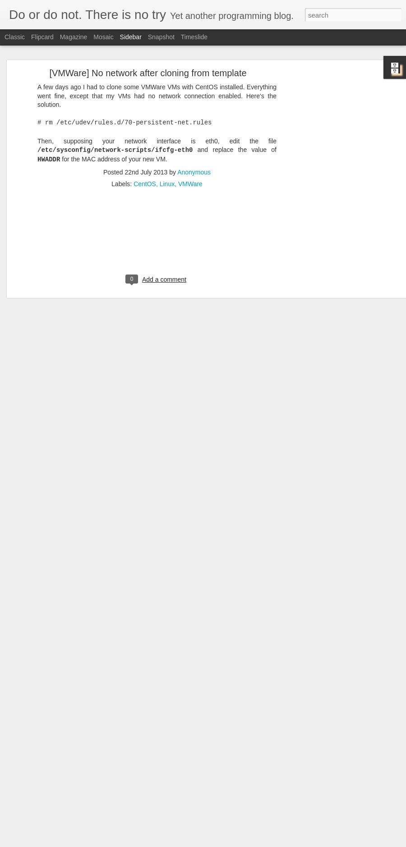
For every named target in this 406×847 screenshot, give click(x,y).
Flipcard (42, 37)
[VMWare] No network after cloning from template (147, 45)
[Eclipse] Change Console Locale (62, 805)
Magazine (74, 37)
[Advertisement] (326, 187)
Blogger (231, 842)
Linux (167, 156)
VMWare (190, 156)
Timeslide (194, 37)
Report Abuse (258, 842)
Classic (15, 37)
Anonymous (194, 144)
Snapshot (161, 37)
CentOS (145, 156)
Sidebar (131, 37)
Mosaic (103, 37)
